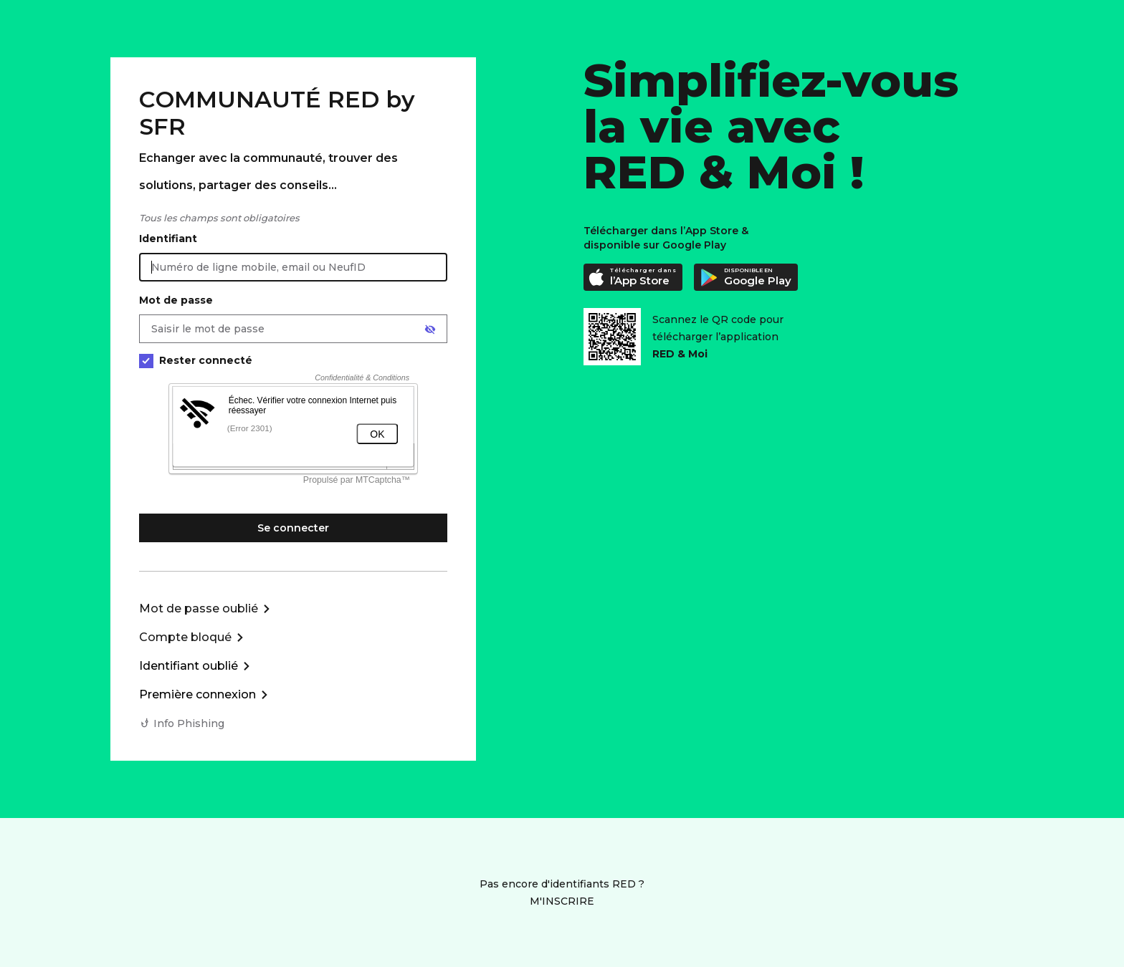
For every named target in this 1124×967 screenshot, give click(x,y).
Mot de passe (176, 300)
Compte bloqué (185, 637)
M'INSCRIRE (562, 901)
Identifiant (168, 238)
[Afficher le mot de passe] (430, 329)
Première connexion (197, 694)
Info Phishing (188, 723)
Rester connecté (195, 360)
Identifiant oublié (188, 666)
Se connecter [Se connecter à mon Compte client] (293, 527)
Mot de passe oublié (198, 608)
